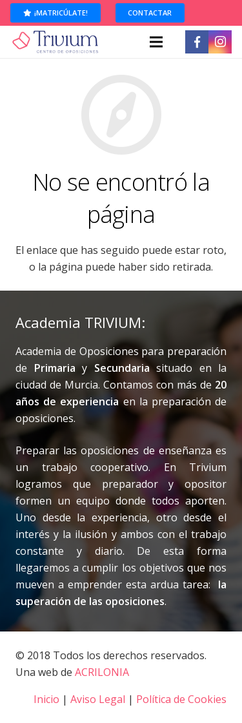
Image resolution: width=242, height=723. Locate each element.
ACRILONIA (102, 672)
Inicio (46, 699)
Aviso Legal (97, 699)
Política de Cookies (181, 699)
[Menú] (156, 42)
